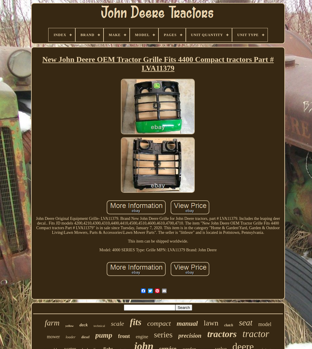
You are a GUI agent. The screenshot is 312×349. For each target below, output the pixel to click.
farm (52, 322)
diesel (85, 337)
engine (142, 336)
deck (83, 325)
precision (189, 335)
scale (117, 323)
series (163, 334)
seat (246, 322)
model (264, 324)
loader (71, 337)
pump (103, 335)
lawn (211, 323)
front (124, 336)
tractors (222, 334)
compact (159, 323)
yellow (69, 325)
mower (53, 336)
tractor (256, 334)
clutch (228, 325)
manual (187, 323)
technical (99, 325)
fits (136, 322)
